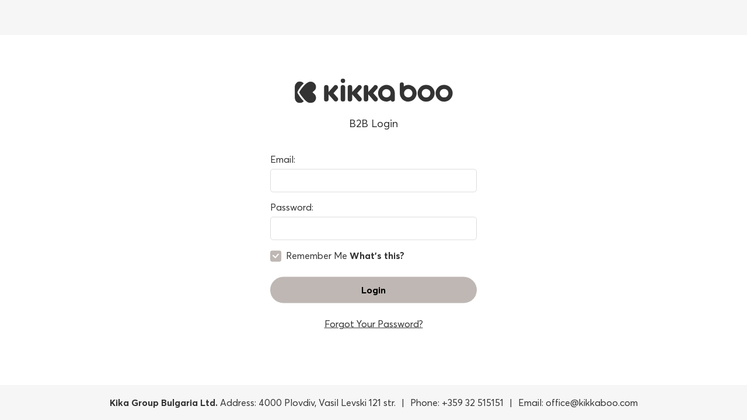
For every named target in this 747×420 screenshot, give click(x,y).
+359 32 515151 (473, 402)
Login (373, 289)
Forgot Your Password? (373, 323)
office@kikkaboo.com (592, 402)
